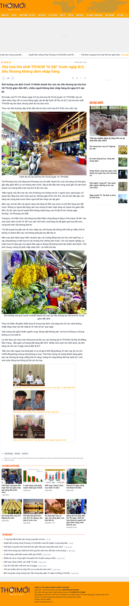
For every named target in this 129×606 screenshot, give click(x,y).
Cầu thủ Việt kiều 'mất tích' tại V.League (25, 566)
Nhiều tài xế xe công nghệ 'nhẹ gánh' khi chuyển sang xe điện (34, 558)
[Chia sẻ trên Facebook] (72, 78)
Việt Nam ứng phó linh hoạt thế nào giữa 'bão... (104, 55)
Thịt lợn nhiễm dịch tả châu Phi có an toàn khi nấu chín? (32, 569)
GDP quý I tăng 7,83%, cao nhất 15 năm (25, 562)
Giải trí (70, 15)
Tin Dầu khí (42, 15)
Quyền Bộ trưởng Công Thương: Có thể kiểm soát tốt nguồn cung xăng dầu (38, 543)
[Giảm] (4, 78)
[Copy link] (81, 78)
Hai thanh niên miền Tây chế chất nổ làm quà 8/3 (36, 412)
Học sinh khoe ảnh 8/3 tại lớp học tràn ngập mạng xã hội (39, 440)
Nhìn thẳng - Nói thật (27, 15)
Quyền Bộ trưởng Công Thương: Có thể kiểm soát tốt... (55, 55)
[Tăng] (13, 78)
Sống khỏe (80, 15)
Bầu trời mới (109, 15)
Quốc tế (62, 15)
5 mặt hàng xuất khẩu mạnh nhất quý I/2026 (27, 554)
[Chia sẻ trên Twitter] (76, 78)
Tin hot (14, 15)
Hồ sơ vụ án (53, 15)
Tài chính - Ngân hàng (94, 15)
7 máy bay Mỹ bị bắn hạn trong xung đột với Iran (27, 539)
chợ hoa (17, 454)
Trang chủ (5, 15)
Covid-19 (25, 454)
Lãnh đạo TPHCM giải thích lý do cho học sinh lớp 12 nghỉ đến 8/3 (44, 387)
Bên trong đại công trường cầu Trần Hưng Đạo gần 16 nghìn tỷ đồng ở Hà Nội (41, 573)
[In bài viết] (85, 78)
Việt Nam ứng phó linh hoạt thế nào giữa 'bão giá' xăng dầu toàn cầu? (38, 547)
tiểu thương (9, 454)
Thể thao (120, 15)
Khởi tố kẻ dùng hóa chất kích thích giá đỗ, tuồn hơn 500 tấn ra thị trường (39, 550)
